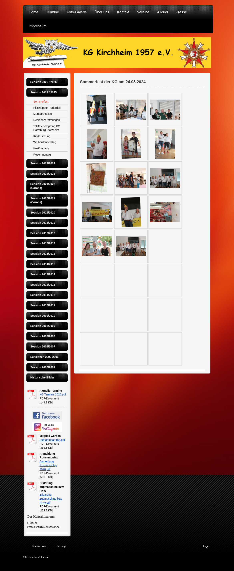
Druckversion (39, 546)
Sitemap (61, 546)
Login (206, 546)
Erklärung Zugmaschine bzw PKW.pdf (51, 498)
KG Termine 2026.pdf (53, 394)
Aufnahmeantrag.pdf (52, 439)
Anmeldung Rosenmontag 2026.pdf (48, 465)
